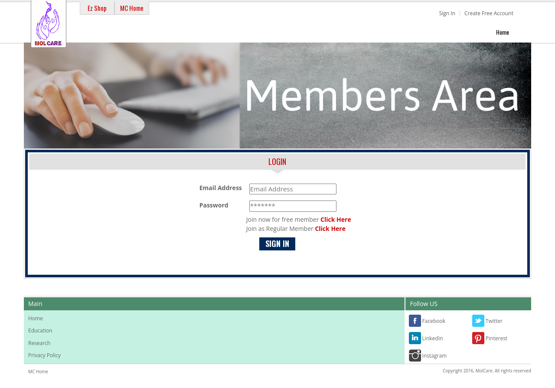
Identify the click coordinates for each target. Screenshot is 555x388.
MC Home (132, 8)
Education (40, 330)
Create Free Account (488, 13)
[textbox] (292, 189)
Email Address (220, 188)
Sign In (447, 13)
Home (502, 31)
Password (214, 205)
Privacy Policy (44, 355)
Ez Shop (97, 8)
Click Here (335, 219)
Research (39, 343)
